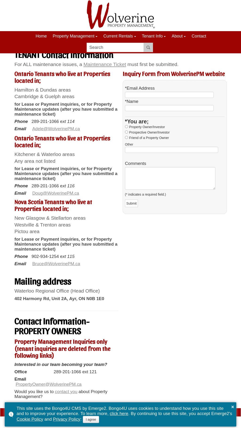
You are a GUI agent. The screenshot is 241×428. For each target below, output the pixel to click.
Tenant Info (152, 36)
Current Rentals (118, 36)
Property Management (73, 36)
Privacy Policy (66, 419)
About (177, 36)
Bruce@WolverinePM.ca (56, 263)
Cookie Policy (29, 419)
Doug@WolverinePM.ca (55, 193)
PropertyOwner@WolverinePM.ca (49, 384)
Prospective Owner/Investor (149, 132)
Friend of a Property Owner (149, 138)
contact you (66, 391)
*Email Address (140, 88)
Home (41, 36)
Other (129, 144)
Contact (199, 36)
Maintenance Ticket (105, 64)
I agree (91, 419)
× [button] (232, 406)
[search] (115, 47)
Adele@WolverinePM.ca (56, 128)
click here (119, 413)
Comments (135, 163)
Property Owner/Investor (147, 127)
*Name (131, 101)
